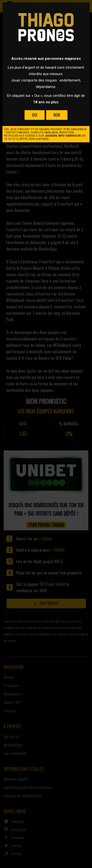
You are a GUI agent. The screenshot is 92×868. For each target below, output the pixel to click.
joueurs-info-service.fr (63, 135)
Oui (34, 115)
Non (56, 115)
